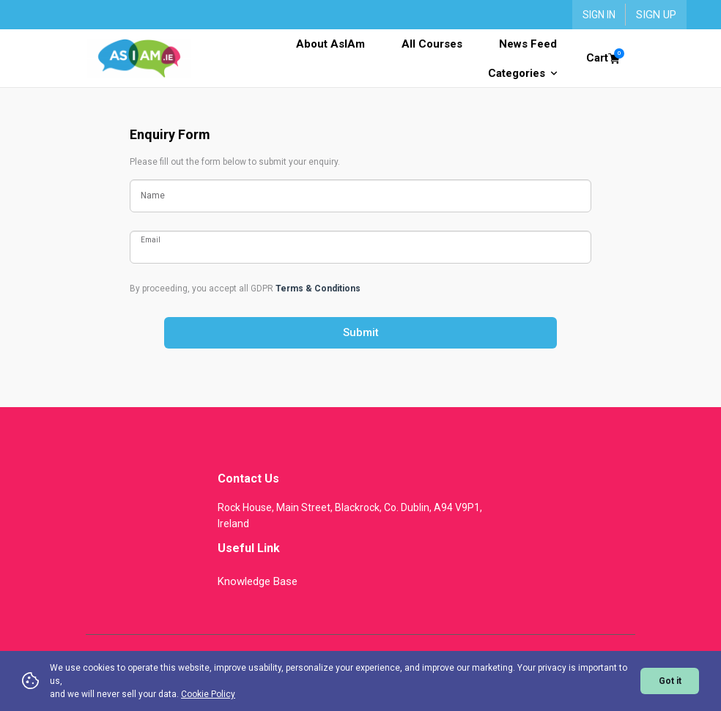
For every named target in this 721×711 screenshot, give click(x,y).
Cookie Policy (208, 694)
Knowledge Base (257, 581)
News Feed (528, 44)
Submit (361, 332)
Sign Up (656, 14)
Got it (670, 681)
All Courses (432, 44)
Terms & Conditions (318, 288)
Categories (522, 73)
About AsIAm (330, 44)
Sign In (599, 15)
